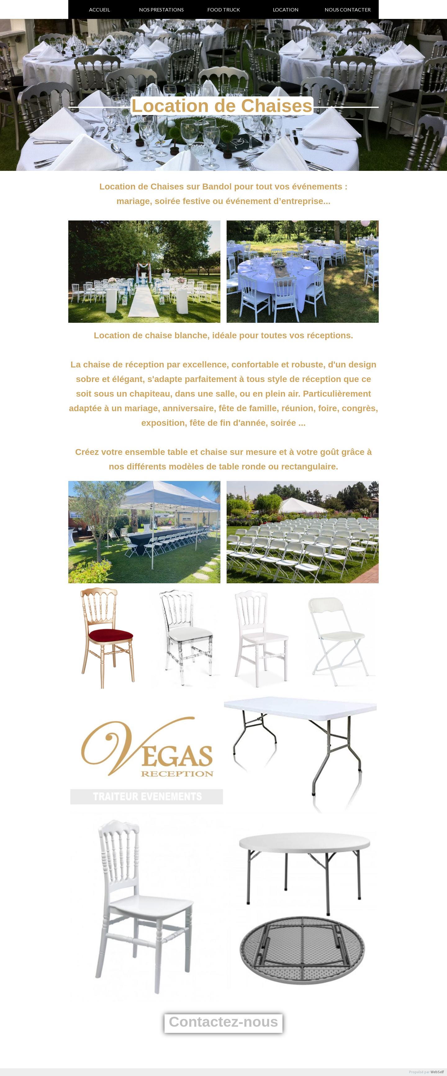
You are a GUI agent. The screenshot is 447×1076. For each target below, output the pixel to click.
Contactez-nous (223, 1021)
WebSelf (437, 1072)
